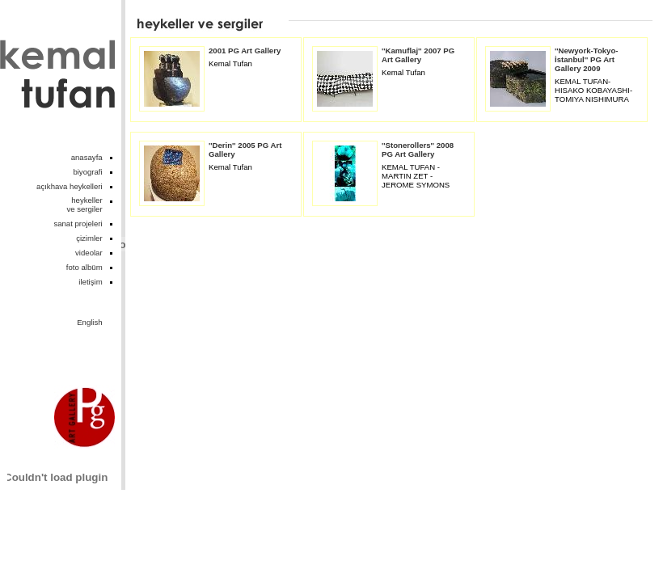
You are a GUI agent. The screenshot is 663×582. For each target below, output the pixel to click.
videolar (89, 252)
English (89, 322)
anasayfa (87, 157)
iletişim (90, 281)
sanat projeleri (77, 223)
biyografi (87, 171)
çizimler (89, 238)
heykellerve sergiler (84, 204)
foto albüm (84, 267)
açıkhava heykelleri (69, 186)
